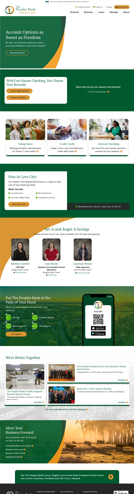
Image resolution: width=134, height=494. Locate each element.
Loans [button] (101, 12)
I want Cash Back (18, 97)
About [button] (126, 12)
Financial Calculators (44, 493)
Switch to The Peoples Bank (46, 489)
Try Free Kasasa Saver (97, 91)
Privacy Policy (88, 493)
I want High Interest (19, 91)
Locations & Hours (83, 7)
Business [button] (88, 12)
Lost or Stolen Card (66, 489)
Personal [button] (74, 12)
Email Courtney (83, 252)
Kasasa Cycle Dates (90, 489)
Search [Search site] (109, 7)
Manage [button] (114, 12)
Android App (121, 490)
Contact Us (99, 7)
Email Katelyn (21, 272)
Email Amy (52, 254)
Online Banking (122, 7)
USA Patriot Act (65, 493)
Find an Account (17, 52)
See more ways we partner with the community (66, 407)
